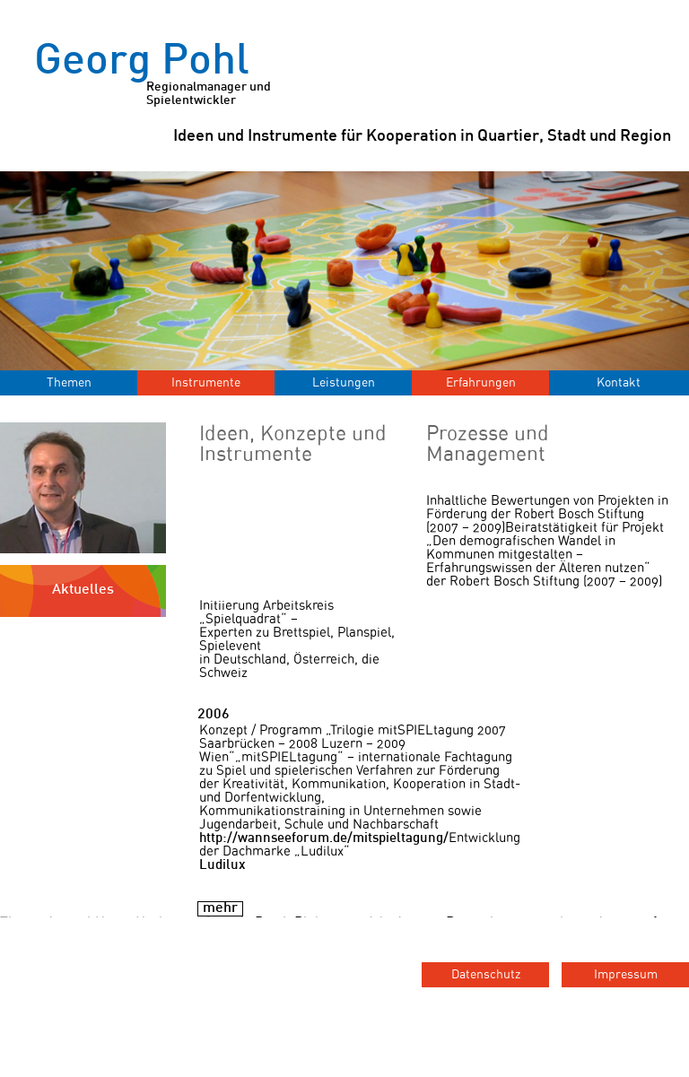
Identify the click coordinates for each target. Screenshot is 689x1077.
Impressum (626, 974)
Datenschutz (485, 974)
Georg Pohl (159, 75)
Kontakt (619, 382)
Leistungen (343, 382)
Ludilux (222, 865)
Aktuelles (83, 590)
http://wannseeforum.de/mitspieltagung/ (324, 838)
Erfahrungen (481, 382)
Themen (69, 382)
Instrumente (205, 382)
